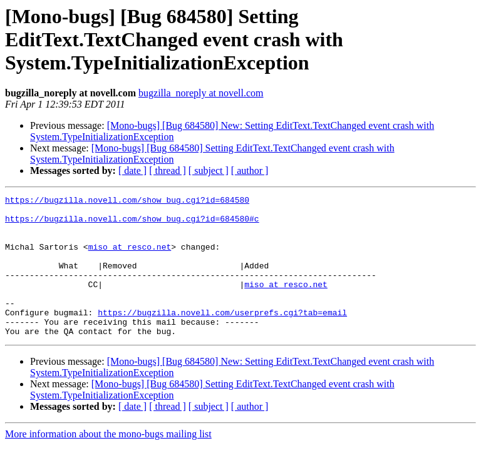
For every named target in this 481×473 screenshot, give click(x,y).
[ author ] (250, 170)
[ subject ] (209, 170)
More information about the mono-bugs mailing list (108, 462)
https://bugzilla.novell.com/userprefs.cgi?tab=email (222, 336)
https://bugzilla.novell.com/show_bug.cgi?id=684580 (127, 201)
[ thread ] (167, 170)
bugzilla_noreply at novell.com (201, 93)
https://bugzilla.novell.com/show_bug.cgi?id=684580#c (132, 224)
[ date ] (132, 170)
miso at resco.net (130, 257)
